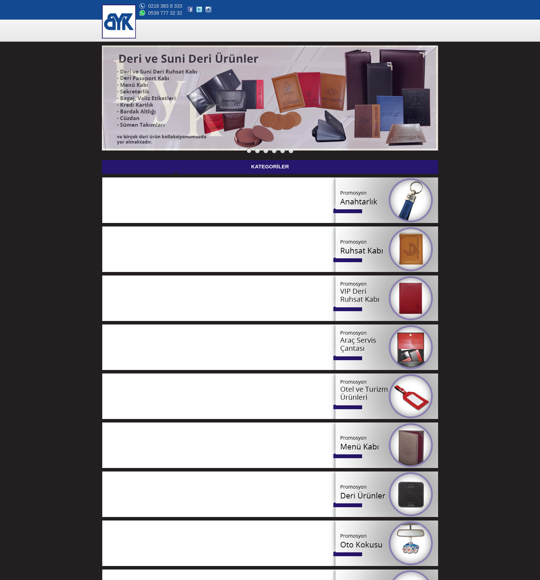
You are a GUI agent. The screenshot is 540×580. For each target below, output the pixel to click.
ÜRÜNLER (245, 31)
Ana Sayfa (114, 488)
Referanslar (116, 513)
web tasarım (426, 574)
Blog (109, 538)
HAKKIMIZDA (277, 31)
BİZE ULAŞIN (421, 31)
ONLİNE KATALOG (360, 31)
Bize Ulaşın (116, 547)
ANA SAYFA (214, 31)
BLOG (393, 31)
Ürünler (112, 496)
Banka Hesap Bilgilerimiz (128, 530)
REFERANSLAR (316, 31)
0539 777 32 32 (383, 13)
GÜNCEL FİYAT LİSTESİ (283, 167)
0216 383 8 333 (383, 6)
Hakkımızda (116, 505)
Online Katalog (119, 521)
